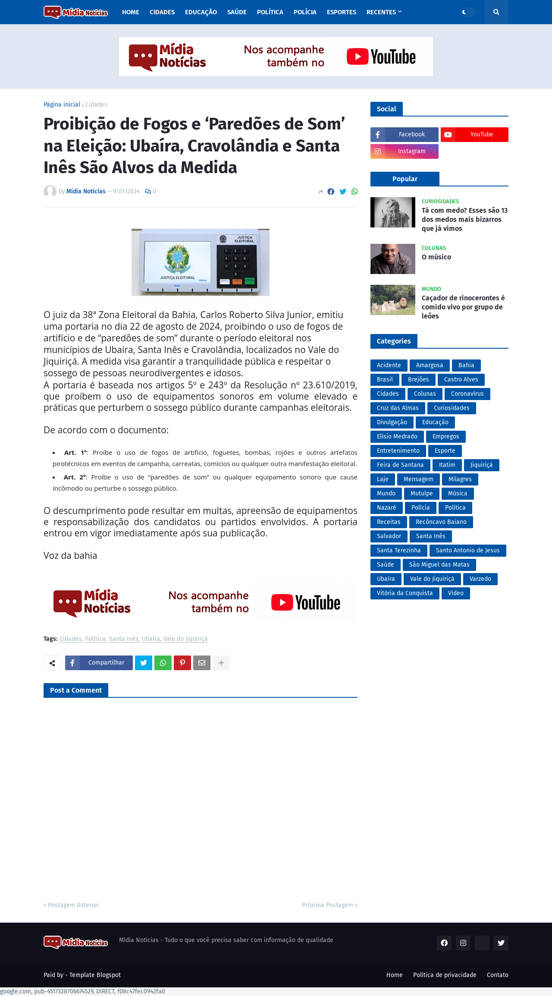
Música (457, 493)
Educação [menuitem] (201, 12)
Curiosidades (452, 408)
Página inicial (62, 105)
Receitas (389, 522)
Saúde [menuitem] (237, 12)
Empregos (446, 436)
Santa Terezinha (399, 550)
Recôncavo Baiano (441, 522)
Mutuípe (422, 493)
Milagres (460, 479)
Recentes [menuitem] (381, 12)
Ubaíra (151, 639)
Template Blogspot (95, 975)
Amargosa (429, 365)
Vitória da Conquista (405, 593)
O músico (436, 257)
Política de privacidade (445, 975)
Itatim (447, 465)
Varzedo (480, 579)
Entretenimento (398, 450)
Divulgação (392, 422)
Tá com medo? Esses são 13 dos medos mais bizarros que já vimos (465, 219)
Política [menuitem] (270, 12)
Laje (383, 479)
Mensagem (418, 479)
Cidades (96, 105)
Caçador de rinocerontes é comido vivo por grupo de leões (463, 307)
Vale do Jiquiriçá (185, 639)
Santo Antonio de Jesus (468, 550)
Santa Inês (123, 639)
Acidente (389, 365)
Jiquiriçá (481, 465)
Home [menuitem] (130, 12)
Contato (497, 975)
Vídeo (456, 593)
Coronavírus (467, 393)
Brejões (418, 379)
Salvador (389, 536)
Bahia (466, 365)
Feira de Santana (400, 465)
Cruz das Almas (398, 408)
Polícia (420, 507)
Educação (435, 422)
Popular (404, 179)
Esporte (445, 450)
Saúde (385, 564)
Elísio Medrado (397, 436)
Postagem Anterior (73, 905)
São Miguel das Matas (439, 564)
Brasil (385, 379)
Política (95, 639)
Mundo (386, 493)
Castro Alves (461, 379)
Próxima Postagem (327, 905)
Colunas (425, 393)
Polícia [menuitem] (305, 12)
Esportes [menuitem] (341, 12)
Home (394, 975)
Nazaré (386, 507)
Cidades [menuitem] (162, 12)
